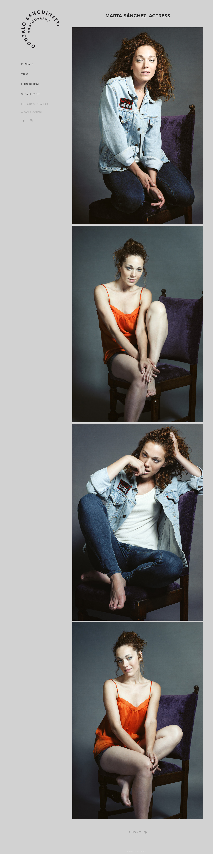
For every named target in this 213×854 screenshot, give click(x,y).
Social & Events (30, 94)
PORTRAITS (27, 64)
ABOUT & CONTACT (31, 111)
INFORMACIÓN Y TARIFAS (34, 104)
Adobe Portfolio (143, 851)
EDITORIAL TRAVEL (31, 84)
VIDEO (24, 74)
